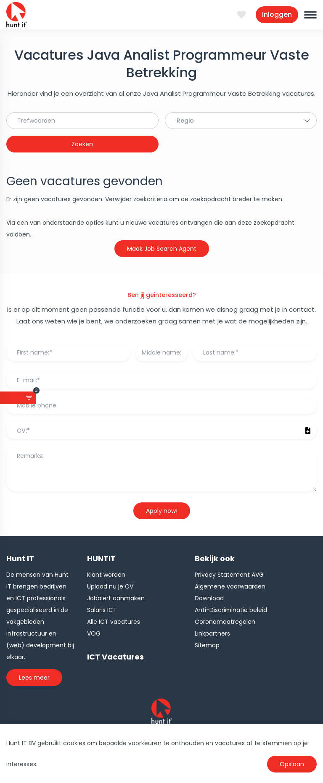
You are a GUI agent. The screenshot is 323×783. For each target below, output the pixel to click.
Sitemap (207, 645)
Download (209, 598)
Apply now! (161, 511)
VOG (94, 633)
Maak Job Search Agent (161, 248)
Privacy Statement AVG (229, 574)
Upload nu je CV (110, 586)
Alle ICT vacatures (113, 621)
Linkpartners (212, 633)
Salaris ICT (102, 610)
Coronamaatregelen (225, 621)
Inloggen (277, 14)
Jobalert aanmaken (116, 598)
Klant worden (106, 574)
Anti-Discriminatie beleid (231, 610)
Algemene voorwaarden (230, 586)
